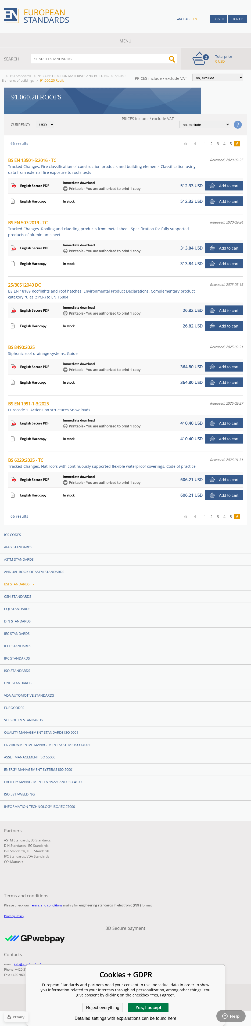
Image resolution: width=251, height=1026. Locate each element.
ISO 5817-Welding (19, 794)
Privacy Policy (14, 916)
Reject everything (102, 1007)
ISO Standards (17, 670)
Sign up (237, 19)
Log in (219, 19)
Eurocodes (14, 707)
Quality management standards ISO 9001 (41, 732)
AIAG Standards (18, 547)
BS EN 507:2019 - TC (98, 228)
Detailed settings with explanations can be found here (126, 1018)
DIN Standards (17, 621)
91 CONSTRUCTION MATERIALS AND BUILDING (73, 76)
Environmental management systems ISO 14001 (47, 744)
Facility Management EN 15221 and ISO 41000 (43, 781)
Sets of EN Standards (23, 720)
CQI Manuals (13, 861)
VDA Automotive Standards (29, 695)
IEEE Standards (17, 645)
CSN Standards (17, 596)
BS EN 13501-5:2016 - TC (102, 166)
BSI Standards (21, 76)
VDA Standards (38, 856)
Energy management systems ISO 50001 (39, 769)
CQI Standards (17, 608)
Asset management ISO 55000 (29, 757)
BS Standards (41, 840)
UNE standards (17, 683)
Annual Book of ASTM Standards (34, 571)
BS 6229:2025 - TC (102, 463)
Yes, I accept (148, 1007)
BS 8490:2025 (43, 350)
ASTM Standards (19, 559)
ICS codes (12, 534)
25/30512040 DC (101, 291)
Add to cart (229, 185)
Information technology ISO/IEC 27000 (39, 806)
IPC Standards (17, 658)
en (195, 19)
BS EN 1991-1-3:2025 (49, 406)
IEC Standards (17, 633)
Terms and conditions (46, 905)
